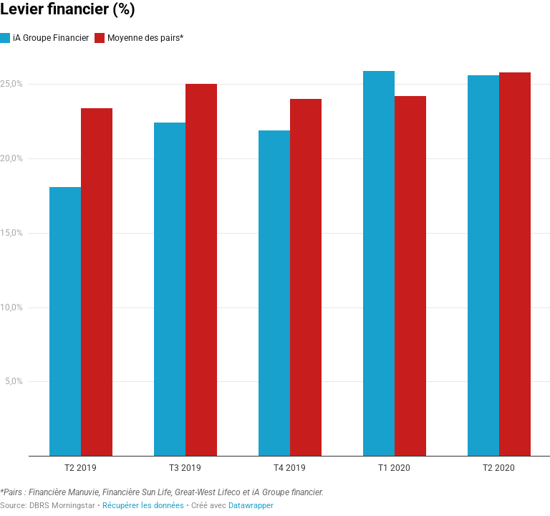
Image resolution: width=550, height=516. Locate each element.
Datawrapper (251, 505)
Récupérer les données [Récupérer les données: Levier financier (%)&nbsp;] (143, 505)
